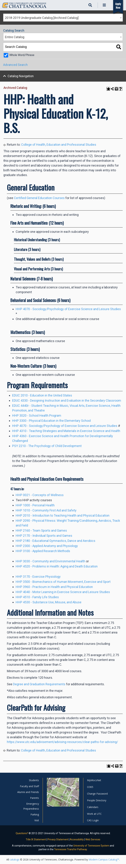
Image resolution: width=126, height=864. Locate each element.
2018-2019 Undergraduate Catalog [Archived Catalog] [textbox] (42, 18)
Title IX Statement (36, 839)
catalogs (14, 859)
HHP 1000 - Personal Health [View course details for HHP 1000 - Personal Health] (35, 505)
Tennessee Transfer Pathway (70, 849)
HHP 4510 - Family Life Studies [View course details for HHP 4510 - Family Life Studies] (37, 597)
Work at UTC (94, 813)
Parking (34, 814)
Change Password (97, 793)
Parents (34, 798)
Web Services (92, 839)
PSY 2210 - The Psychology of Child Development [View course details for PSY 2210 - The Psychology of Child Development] (47, 446)
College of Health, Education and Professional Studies (58, 144)
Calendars (92, 807)
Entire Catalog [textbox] (14, 37)
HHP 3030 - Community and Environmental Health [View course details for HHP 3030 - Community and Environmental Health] (50, 561)
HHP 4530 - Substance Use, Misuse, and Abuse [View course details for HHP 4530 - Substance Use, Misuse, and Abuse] (48, 602)
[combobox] (63, 18)
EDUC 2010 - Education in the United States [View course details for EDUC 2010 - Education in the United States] (42, 395)
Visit (36, 820)
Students (34, 780)
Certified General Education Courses (39, 198)
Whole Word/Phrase (21, 55)
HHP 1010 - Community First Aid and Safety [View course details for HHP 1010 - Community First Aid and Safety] (46, 510)
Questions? (22, 833)
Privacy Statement (58, 839)
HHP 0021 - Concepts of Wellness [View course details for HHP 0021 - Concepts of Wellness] (40, 495)
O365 (90, 787)
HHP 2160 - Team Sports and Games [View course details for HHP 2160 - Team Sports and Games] (41, 530)
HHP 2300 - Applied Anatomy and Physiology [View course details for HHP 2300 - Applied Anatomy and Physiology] (47, 546)
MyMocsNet (94, 780)
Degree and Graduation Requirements (39, 684)
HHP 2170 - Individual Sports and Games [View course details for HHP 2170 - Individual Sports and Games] (44, 535)
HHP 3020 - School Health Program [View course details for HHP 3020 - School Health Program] (36, 415)
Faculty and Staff (29, 786)
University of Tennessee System (91, 845)
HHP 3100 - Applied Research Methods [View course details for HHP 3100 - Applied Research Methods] (43, 551)
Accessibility (77, 839)
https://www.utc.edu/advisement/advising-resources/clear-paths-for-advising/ (62, 742)
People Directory (96, 800)
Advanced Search (15, 65)
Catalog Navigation (21, 76)
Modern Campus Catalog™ (104, 859)
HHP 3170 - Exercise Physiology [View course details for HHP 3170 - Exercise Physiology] (38, 576)
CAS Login (93, 820)
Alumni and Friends (28, 792)
